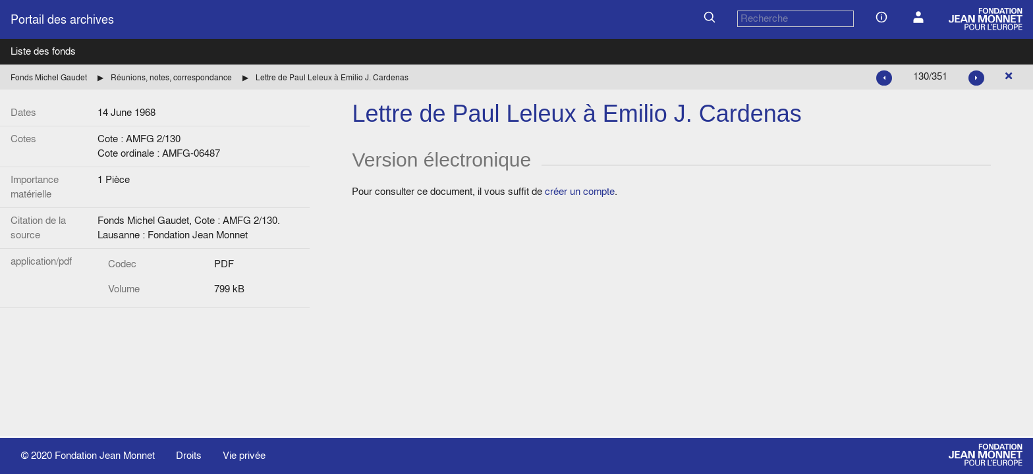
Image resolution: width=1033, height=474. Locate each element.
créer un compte (580, 191)
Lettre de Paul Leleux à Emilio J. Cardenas (332, 77)
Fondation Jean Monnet (105, 455)
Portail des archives (62, 19)
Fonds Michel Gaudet (49, 77)
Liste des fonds (43, 51)
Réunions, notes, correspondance (171, 77)
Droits (189, 455)
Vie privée (244, 455)
